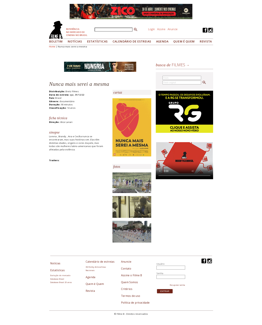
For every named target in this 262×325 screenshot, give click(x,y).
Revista (206, 41)
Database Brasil (57, 279)
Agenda (162, 41)
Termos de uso (130, 296)
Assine (161, 29)
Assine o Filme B (131, 275)
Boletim (56, 41)
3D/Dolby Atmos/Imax (96, 267)
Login (151, 29)
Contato (126, 268)
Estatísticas (97, 41)
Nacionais (90, 270)
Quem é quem (184, 41)
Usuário (160, 263)
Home (52, 46)
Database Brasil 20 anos (61, 282)
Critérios (127, 289)
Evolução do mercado (60, 275)
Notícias (75, 41)
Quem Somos (129, 282)
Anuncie (173, 29)
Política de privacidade (135, 302)
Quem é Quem (95, 284)
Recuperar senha (177, 285)
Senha (159, 273)
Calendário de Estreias (132, 41)
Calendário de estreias (100, 261)
